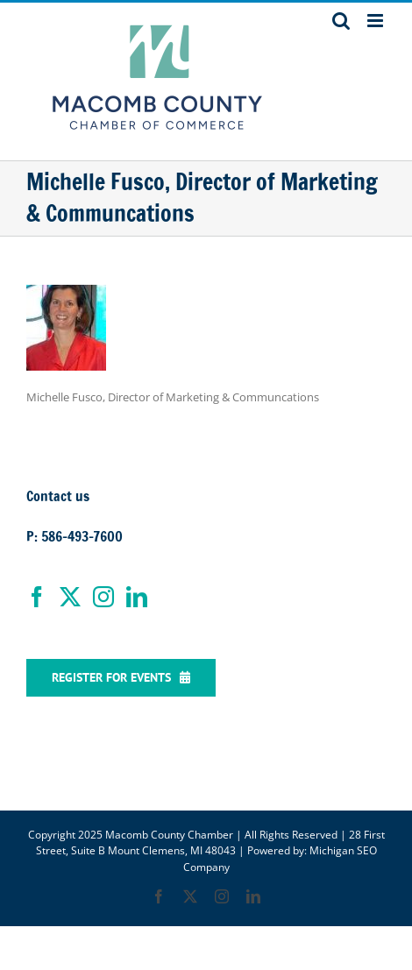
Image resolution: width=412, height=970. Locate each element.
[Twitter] (70, 596)
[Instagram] (103, 596)
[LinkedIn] (136, 596)
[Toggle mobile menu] (376, 20)
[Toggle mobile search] (341, 20)
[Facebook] (36, 596)
